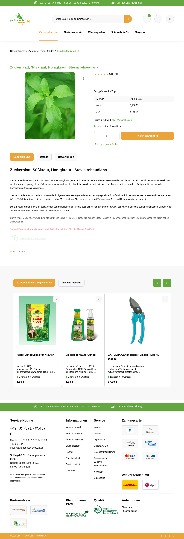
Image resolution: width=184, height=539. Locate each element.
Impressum (99, 439)
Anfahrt (97, 433)
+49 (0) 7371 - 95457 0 (28, 431)
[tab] (22, 157)
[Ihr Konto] (170, 19)
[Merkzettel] (147, 19)
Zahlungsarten (73, 446)
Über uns (70, 470)
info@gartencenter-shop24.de (27, 447)
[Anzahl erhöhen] (115, 136)
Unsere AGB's (101, 446)
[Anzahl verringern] (98, 136)
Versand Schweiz (74, 439)
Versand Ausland (74, 433)
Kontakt (97, 427)
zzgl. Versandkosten (122, 120)
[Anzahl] (106, 136)
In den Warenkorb (147, 135)
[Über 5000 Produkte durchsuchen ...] (88, 19)
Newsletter (99, 472)
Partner (69, 452)
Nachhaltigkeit (73, 458)
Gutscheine (99, 478)
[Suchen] (128, 19)
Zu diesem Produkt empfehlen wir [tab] (34, 282)
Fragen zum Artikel (106, 144)
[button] (17, 251)
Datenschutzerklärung (104, 452)
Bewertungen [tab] (66, 157)
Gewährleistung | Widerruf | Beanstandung (102, 462)
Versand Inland (73, 427)
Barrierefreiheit (73, 464)
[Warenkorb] (158, 19)
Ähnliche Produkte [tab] (71, 282)
